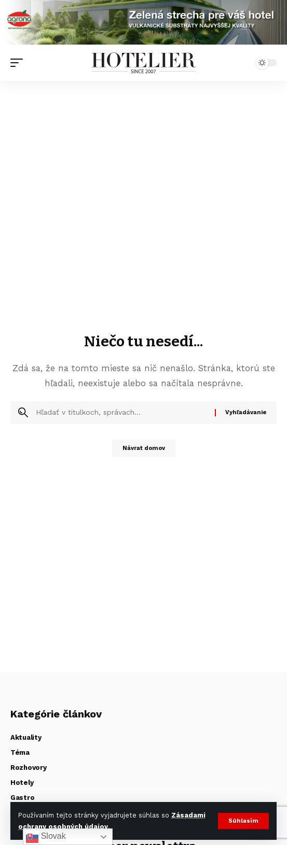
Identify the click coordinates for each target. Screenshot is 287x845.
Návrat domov (143, 448)
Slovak (45, 836)
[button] (243, 821)
